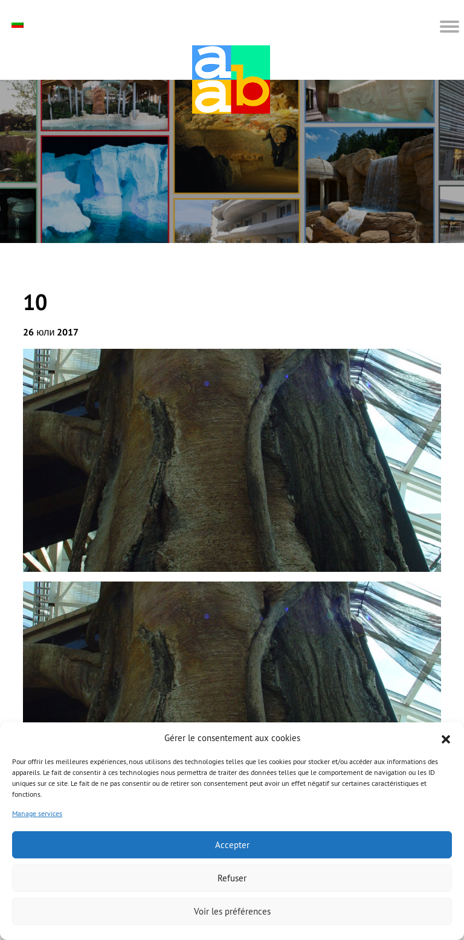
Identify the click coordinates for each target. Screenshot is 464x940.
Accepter (232, 845)
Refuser (232, 878)
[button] (446, 738)
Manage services (37, 813)
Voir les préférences (232, 911)
